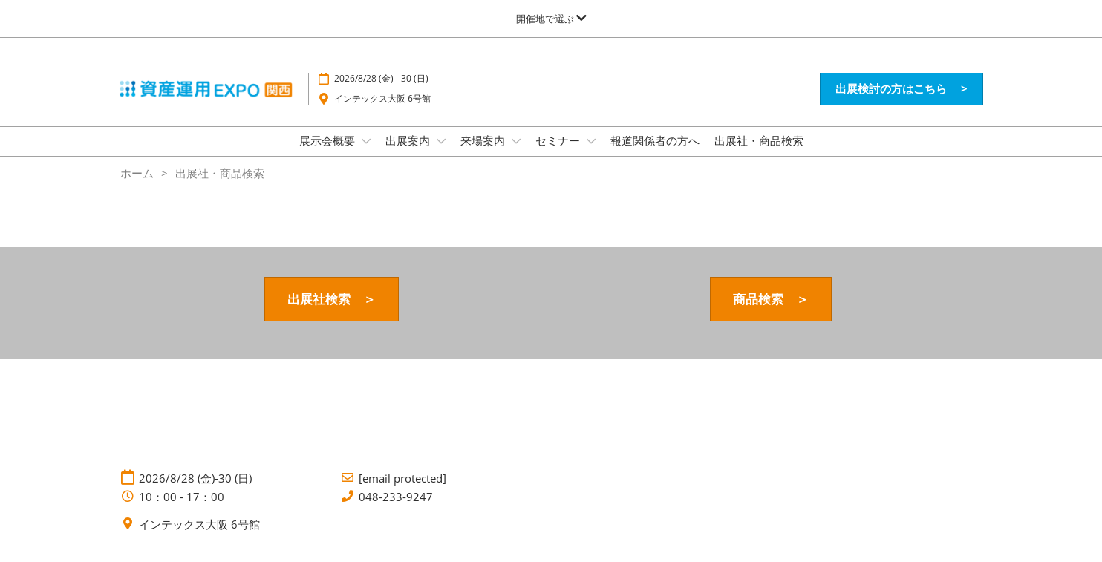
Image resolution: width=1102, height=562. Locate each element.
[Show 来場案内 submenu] (516, 141)
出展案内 (409, 140)
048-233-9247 (396, 497)
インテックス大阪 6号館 (382, 98)
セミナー (559, 140)
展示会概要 (328, 140)
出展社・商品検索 (758, 140)
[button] (901, 89)
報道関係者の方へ (655, 140)
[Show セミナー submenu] (591, 141)
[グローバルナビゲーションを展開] (551, 18)
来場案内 (484, 140)
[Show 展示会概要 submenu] (366, 141)
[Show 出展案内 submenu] (441, 141)
